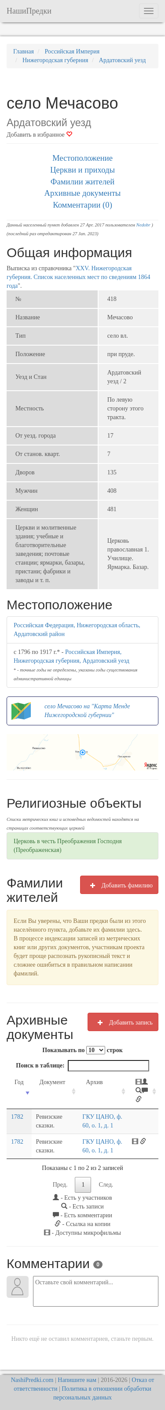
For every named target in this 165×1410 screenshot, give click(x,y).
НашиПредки (29, 11)
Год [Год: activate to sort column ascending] (19, 1082)
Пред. (60, 1184)
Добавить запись (123, 1022)
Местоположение (82, 158)
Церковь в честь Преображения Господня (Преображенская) (68, 845)
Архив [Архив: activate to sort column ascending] (94, 1082)
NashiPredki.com (32, 1380)
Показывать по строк (82, 1050)
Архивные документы (82, 193)
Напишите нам (77, 1380)
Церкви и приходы (82, 169)
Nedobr (143, 225)
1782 (17, 1116)
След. (106, 1184)
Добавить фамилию (119, 885)
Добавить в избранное (39, 134)
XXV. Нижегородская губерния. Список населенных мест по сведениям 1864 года (78, 277)
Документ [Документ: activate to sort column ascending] (53, 1082)
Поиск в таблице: (82, 1065)
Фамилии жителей (83, 181)
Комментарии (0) (82, 204)
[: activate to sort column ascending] (143, 1091)
